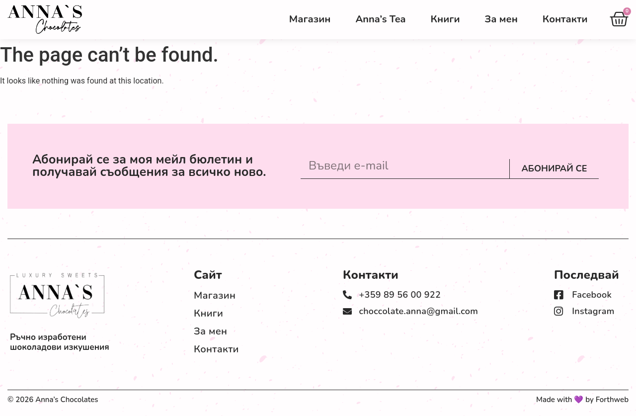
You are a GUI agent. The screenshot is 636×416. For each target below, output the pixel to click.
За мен (500, 19)
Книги (445, 19)
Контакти (565, 19)
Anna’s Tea (380, 19)
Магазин (310, 19)
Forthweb (612, 400)
